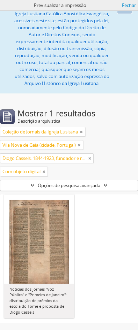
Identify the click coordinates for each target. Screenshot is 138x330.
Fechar (129, 5)
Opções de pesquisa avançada (69, 185)
